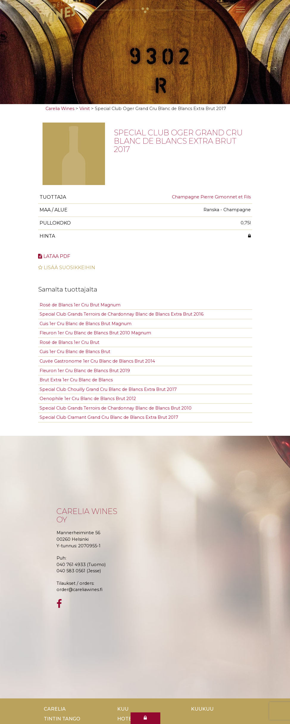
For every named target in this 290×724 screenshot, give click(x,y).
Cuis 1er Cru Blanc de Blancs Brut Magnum (85, 323)
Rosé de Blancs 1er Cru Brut (69, 342)
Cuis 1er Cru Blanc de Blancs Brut (75, 351)
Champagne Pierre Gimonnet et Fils (211, 197)
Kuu (122, 709)
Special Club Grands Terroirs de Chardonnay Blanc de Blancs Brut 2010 (116, 408)
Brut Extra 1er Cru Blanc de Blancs (76, 380)
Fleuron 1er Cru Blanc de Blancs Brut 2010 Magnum (95, 333)
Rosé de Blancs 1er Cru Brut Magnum (80, 305)
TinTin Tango (62, 719)
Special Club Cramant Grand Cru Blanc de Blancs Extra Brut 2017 (109, 417)
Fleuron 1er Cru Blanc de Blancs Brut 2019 (85, 370)
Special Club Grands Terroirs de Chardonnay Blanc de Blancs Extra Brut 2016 (121, 314)
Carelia (55, 709)
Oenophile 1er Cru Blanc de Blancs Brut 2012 (88, 398)
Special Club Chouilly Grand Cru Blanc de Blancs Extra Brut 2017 (108, 389)
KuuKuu (202, 709)
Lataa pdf (54, 256)
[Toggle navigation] (240, 9)
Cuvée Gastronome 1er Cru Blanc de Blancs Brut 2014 (97, 361)
